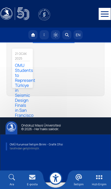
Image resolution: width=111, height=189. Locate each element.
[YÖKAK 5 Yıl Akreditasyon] (52, 14)
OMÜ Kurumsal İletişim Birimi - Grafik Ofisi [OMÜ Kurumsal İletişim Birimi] (36, 146)
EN (78, 36)
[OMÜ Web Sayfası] (14, 14)
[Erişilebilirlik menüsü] (55, 178)
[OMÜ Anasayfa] (33, 36)
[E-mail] (32, 180)
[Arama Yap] (66, 36)
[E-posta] (44, 36)
